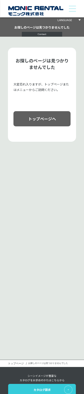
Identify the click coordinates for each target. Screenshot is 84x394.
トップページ (16, 363)
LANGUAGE (65, 20)
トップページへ (42, 119)
